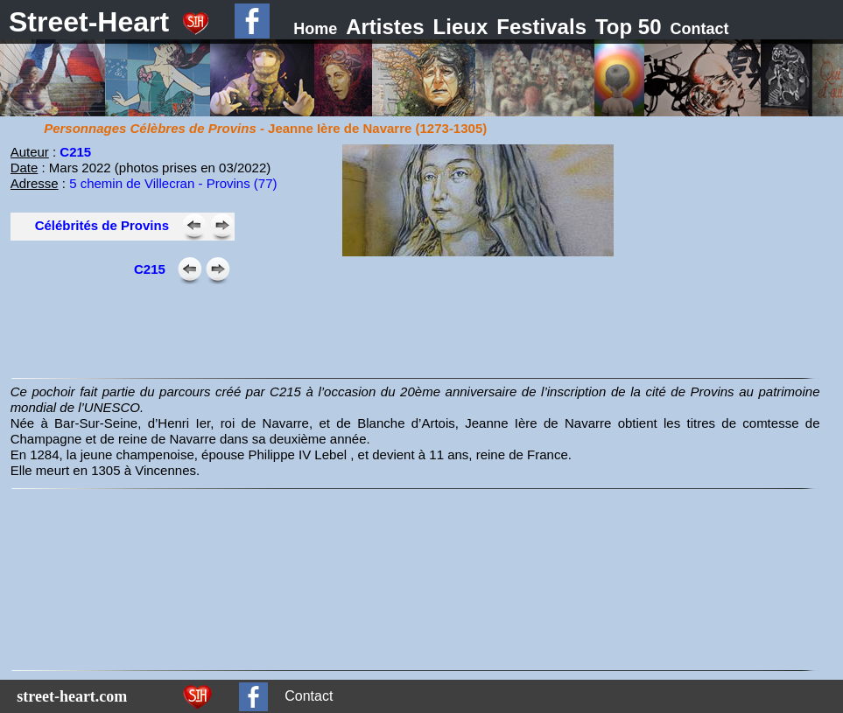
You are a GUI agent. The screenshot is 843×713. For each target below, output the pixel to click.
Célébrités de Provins (102, 225)
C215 (75, 151)
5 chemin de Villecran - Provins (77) (173, 183)
